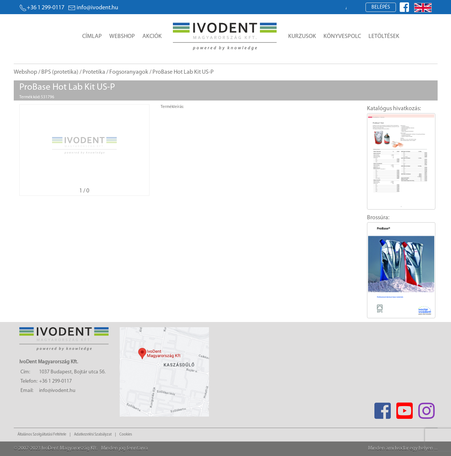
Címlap (92, 36)
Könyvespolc (342, 36)
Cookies (125, 435)
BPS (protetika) (59, 72)
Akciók (152, 36)
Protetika (94, 72)
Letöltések (383, 36)
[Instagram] (427, 408)
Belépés (380, 7)
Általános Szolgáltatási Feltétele (41, 435)
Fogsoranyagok (128, 72)
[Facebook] (383, 408)
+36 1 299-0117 (41, 8)
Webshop (122, 36)
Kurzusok (302, 36)
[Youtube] (405, 408)
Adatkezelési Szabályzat (93, 435)
